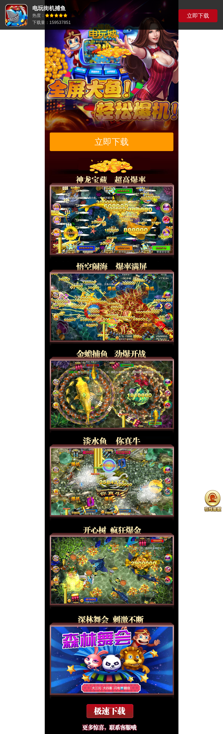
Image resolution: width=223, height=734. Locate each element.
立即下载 (112, 142)
